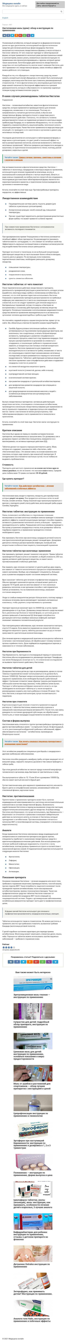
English (5, 18)
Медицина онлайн (11, 3)
